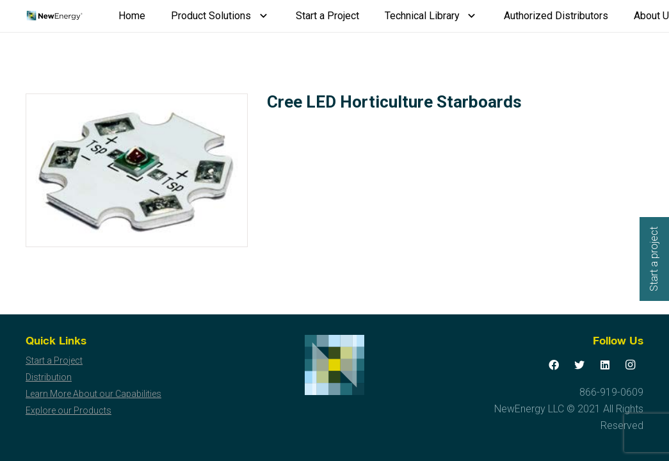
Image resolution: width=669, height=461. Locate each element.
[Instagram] (630, 365)
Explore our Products (68, 410)
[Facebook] (554, 365)
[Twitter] (579, 365)
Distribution (49, 377)
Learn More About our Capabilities (93, 394)
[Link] (54, 16)
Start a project (654, 259)
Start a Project (54, 360)
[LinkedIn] (605, 365)
